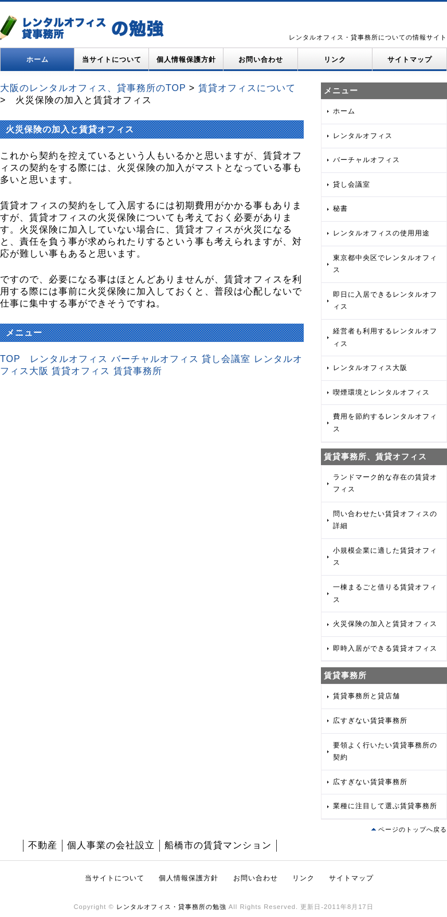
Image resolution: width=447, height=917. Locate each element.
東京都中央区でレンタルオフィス (385, 264)
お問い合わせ (260, 60)
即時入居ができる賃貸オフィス (385, 648)
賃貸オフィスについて (247, 88)
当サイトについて (112, 60)
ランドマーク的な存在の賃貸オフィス (385, 483)
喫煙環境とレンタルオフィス (381, 392)
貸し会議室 (226, 359)
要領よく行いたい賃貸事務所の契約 (385, 751)
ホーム (37, 60)
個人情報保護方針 (186, 60)
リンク (335, 60)
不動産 (42, 845)
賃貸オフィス (81, 371)
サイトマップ (409, 60)
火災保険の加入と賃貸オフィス (385, 624)
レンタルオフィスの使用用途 (381, 233)
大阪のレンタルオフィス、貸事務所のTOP (93, 88)
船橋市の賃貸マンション (218, 845)
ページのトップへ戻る (412, 829)
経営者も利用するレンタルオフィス (385, 337)
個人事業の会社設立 (111, 845)
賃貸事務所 (137, 371)
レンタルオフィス (69, 359)
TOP (10, 359)
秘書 (340, 208)
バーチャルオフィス (155, 359)
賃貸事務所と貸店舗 (366, 696)
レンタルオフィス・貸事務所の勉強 (171, 906)
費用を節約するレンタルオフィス (385, 422)
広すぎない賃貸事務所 (370, 721)
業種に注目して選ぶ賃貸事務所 (385, 806)
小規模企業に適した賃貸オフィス (385, 556)
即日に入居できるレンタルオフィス (385, 300)
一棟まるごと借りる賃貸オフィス (385, 593)
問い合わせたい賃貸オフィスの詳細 (385, 520)
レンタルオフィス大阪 (370, 368)
